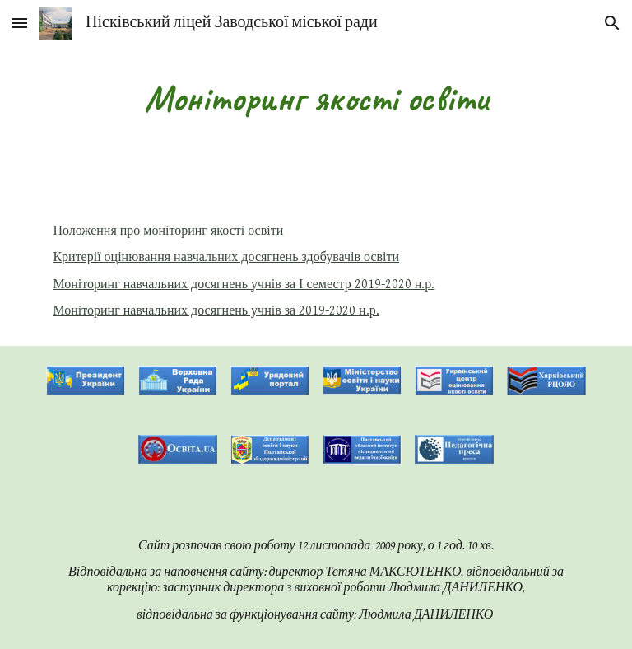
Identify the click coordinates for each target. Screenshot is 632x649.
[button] (20, 22)
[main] (315, 98)
